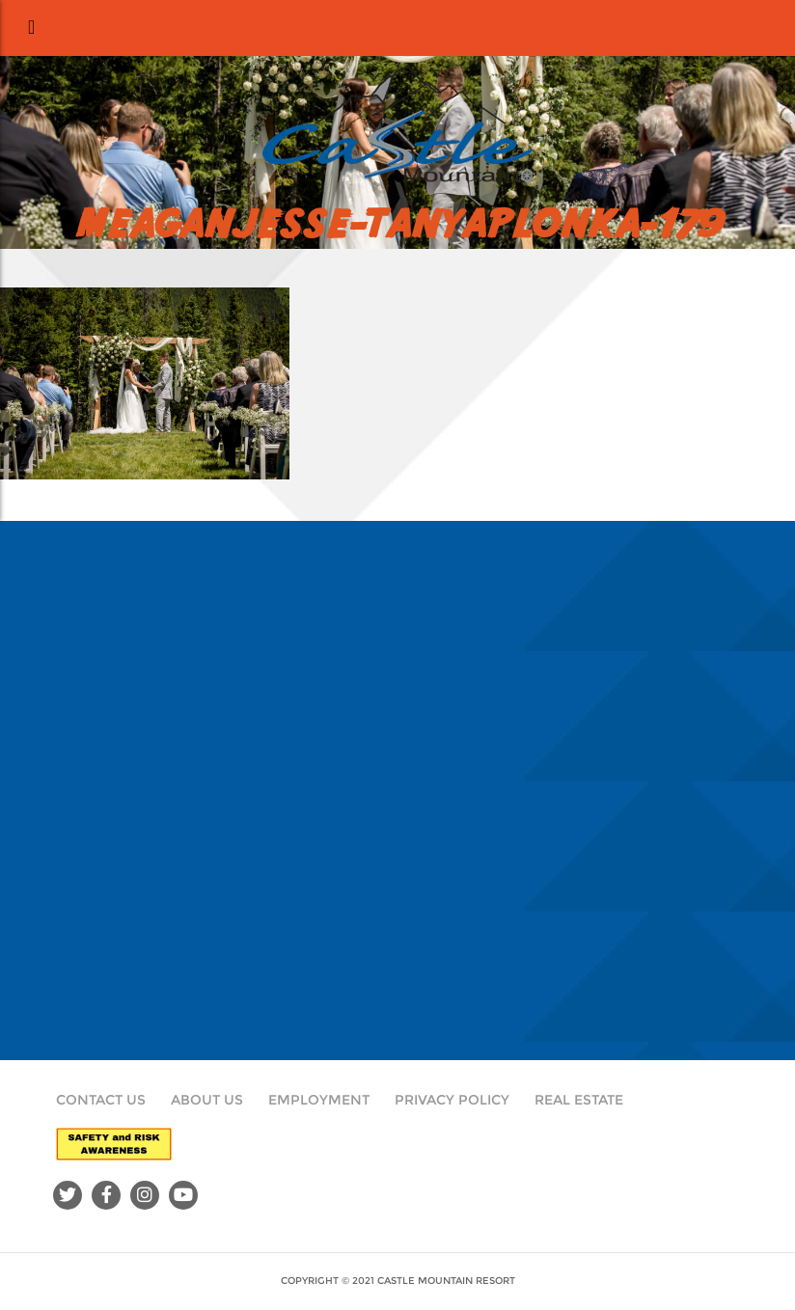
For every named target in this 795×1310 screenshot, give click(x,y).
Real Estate (579, 1099)
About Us (207, 1099)
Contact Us (101, 1099)
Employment (319, 1099)
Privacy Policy (452, 1099)
